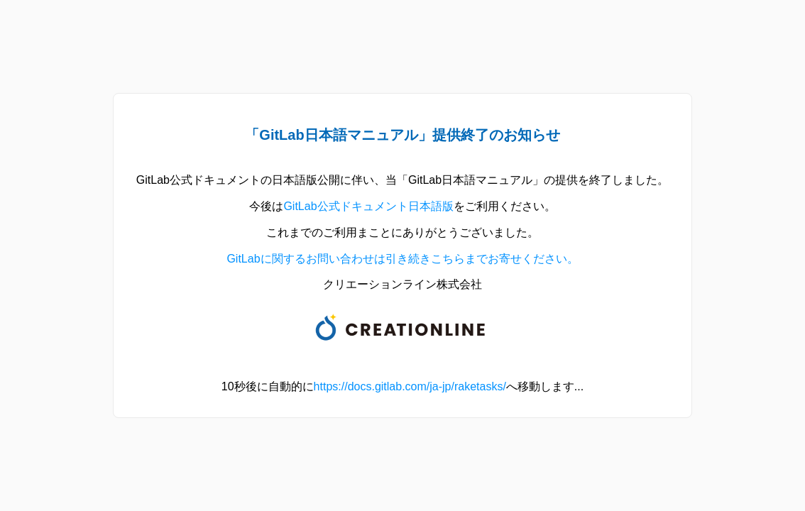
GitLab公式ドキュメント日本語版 (368, 206)
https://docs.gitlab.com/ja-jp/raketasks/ (410, 386)
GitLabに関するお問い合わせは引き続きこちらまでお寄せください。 (402, 259)
